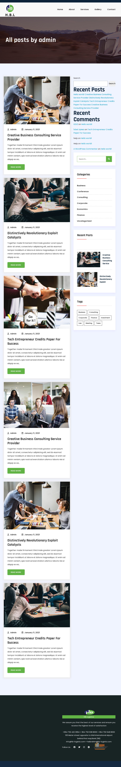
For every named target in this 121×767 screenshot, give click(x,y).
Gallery (98, 9)
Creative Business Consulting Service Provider (34, 137)
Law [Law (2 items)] (80, 323)
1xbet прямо (78, 129)
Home (60, 9)
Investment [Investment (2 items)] (105, 318)
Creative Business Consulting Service (107, 259)
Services (84, 9)
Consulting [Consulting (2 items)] (93, 312)
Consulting (82, 197)
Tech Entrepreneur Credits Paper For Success (33, 341)
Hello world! (78, 94)
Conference (83, 191)
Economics (82, 209)
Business (81, 185)
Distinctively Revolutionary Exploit (106, 279)
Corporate (82, 203)
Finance (81, 215)
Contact (111, 9)
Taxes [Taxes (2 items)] (98, 323)
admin (13, 129)
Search (76, 78)
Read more (16, 167)
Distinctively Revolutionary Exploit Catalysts (32, 235)
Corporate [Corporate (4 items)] (83, 318)
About (72, 9)
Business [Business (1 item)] (82, 312)
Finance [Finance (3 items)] (94, 318)
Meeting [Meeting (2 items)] (89, 323)
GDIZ (75, 124)
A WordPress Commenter (85, 149)
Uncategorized (84, 221)
